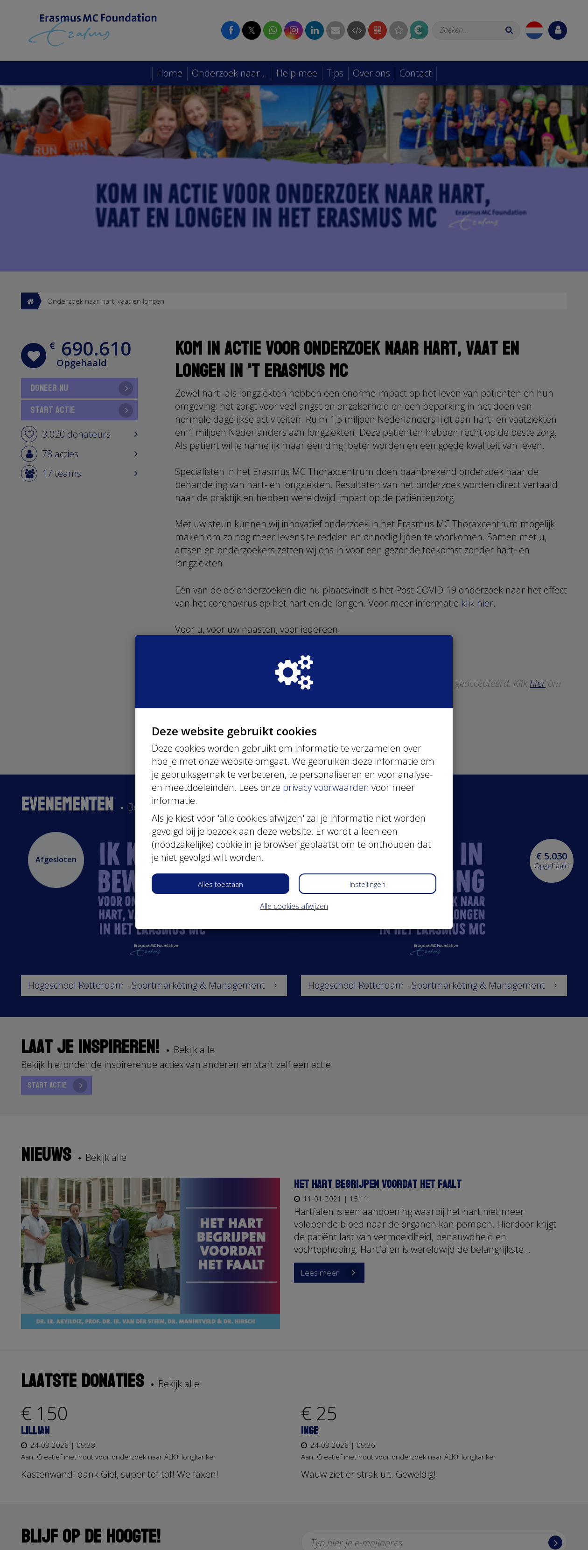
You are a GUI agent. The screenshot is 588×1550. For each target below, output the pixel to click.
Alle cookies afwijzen (294, 906)
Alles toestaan (220, 884)
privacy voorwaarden (326, 787)
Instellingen (367, 884)
